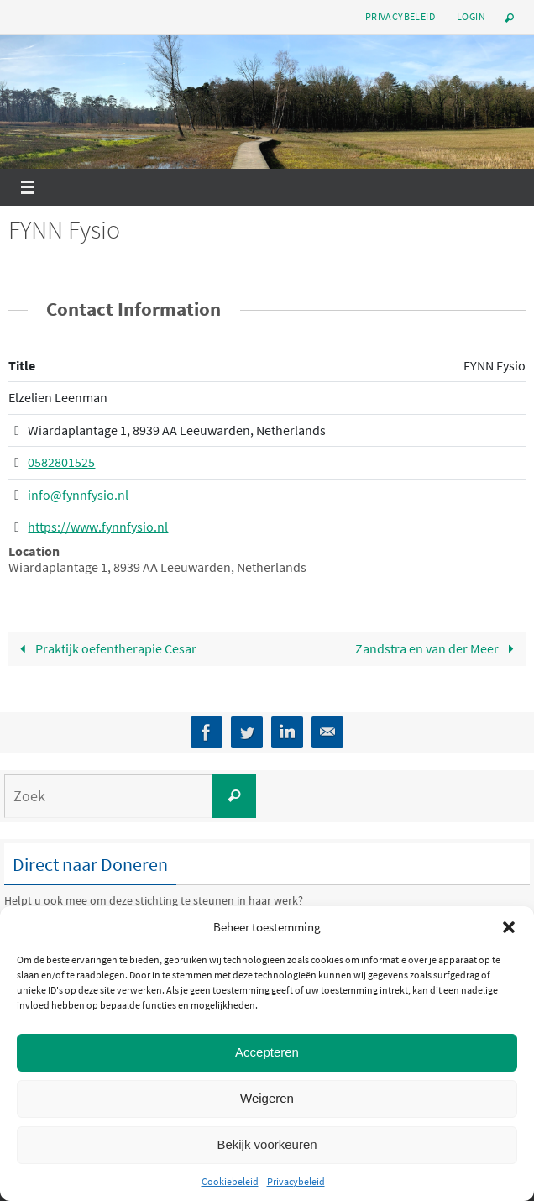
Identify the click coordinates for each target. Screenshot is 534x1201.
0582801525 (61, 462)
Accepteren (267, 1052)
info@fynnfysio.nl (78, 493)
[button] (508, 927)
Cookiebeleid (230, 1181)
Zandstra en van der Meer (438, 648)
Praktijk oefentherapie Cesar (104, 648)
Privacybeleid (296, 1181)
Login (471, 16)
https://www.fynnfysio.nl (98, 526)
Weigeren (267, 1098)
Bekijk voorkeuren (267, 1144)
